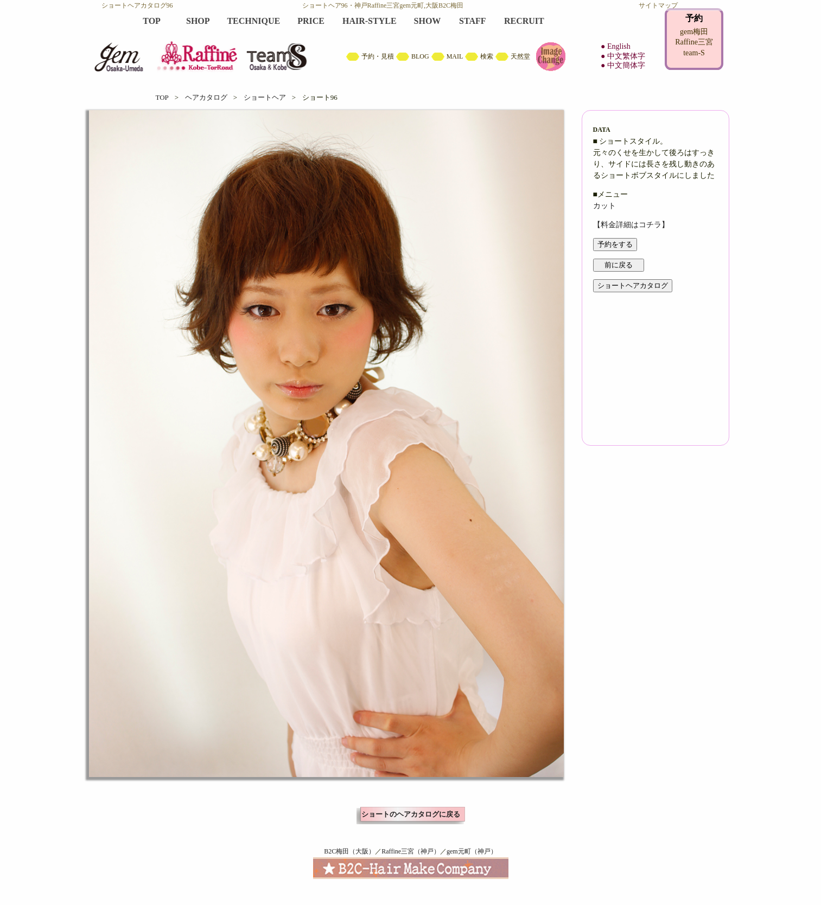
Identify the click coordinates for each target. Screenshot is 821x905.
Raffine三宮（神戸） (410, 851)
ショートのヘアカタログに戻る (410, 814)
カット (604, 206)
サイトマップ (658, 5)
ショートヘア (265, 97)
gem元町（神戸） (472, 851)
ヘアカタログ (206, 97)
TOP (162, 97)
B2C (410, 43)
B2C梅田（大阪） (349, 851)
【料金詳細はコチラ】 (631, 225)
